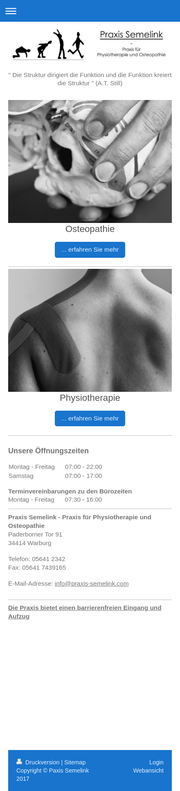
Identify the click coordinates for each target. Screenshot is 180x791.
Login (156, 762)
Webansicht (148, 770)
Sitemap (75, 762)
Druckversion (38, 762)
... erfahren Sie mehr (90, 249)
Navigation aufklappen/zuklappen (90, 11)
